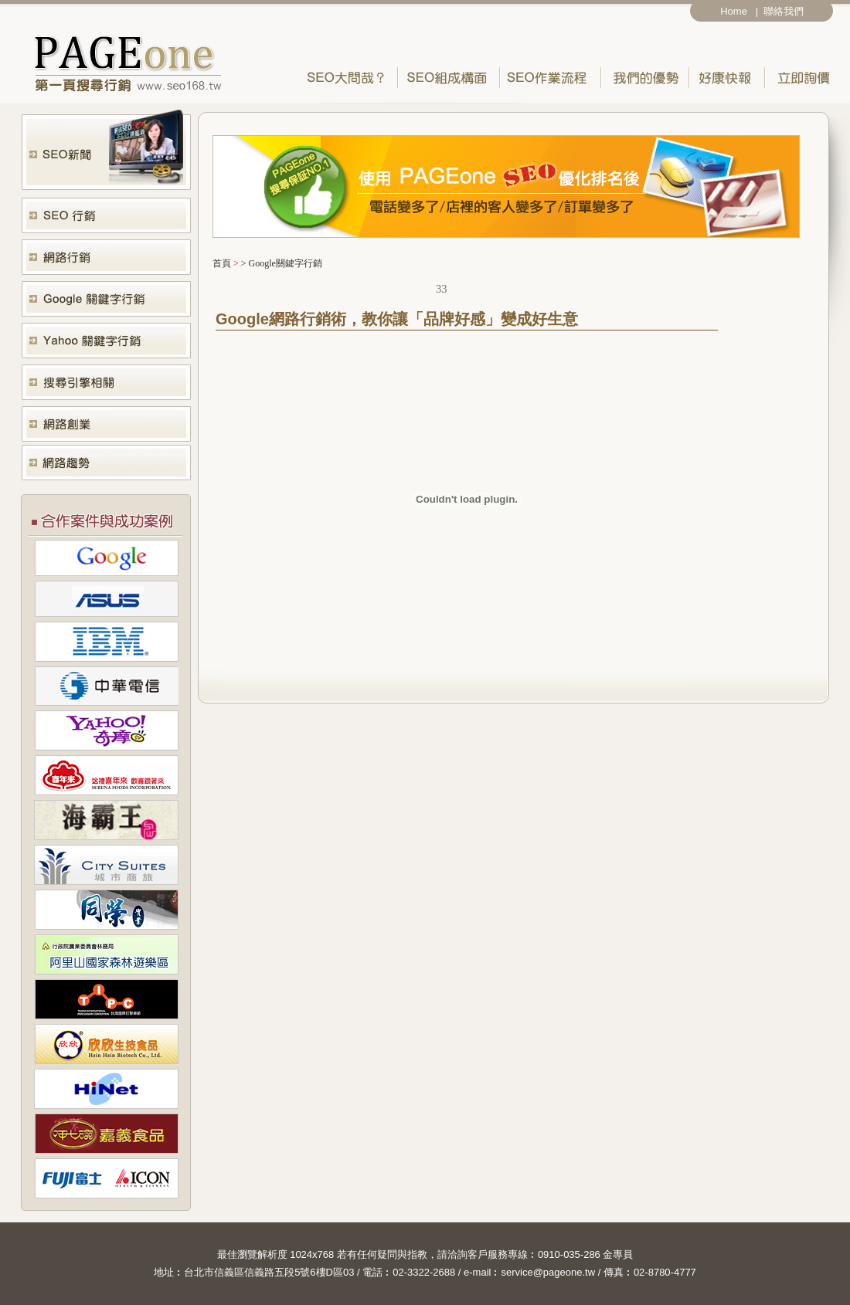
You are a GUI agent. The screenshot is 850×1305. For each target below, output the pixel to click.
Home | (739, 11)
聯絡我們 (786, 11)
